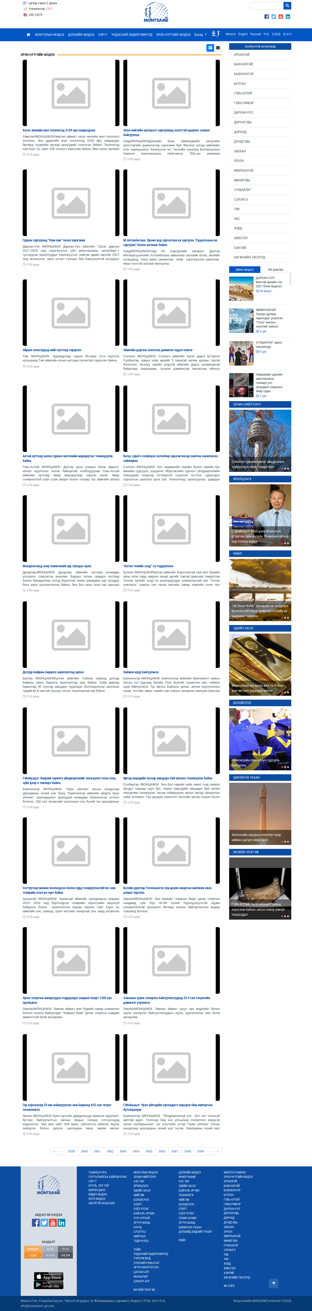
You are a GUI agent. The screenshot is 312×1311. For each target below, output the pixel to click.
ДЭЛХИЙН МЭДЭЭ (81, 35)
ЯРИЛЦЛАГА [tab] (242, 479)
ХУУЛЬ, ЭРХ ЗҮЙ (98, 1185)
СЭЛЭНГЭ (241, 199)
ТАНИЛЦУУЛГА (97, 1172)
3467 (174, 1151)
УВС (237, 219)
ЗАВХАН (240, 151)
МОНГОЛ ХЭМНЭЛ (235, 1172)
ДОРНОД (240, 132)
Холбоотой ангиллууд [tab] (260, 46)
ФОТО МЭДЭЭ (96, 1199)
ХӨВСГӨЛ (241, 238)
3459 (71, 1151)
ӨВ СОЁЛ (229, 1286)
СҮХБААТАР (242, 190)
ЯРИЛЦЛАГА (141, 1186)
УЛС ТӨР (139, 1181)
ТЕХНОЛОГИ (186, 1195)
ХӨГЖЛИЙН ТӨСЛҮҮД (249, 257)
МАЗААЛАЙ (140, 1276)
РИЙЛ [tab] (237, 554)
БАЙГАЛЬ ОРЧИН (144, 1213)
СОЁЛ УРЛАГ (141, 1209)
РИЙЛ (182, 1240)
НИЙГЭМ (139, 1195)
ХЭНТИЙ (240, 248)
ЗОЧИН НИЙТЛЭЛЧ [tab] (247, 404)
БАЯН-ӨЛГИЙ (243, 64)
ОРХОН (239, 161)
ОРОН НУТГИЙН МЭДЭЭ (173, 35)
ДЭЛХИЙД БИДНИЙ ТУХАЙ (195, 1231)
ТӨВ (237, 209)
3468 (187, 1151)
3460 (84, 1151)
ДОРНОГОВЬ (243, 122)
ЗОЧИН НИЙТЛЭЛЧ (145, 1177)
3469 (200, 1151)
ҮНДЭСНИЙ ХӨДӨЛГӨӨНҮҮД (131, 35)
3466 (161, 1151)
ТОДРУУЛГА (141, 1241)
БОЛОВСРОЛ (141, 1200)
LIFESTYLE (140, 1231)
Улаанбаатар (37, 9)
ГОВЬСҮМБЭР (244, 103)
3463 (123, 1151)
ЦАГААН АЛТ (141, 1272)
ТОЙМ (137, 1249)
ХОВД (238, 228)
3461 (97, 1151)
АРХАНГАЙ (242, 55)
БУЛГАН (240, 84)
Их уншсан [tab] (275, 269)
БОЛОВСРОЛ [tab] (242, 703)
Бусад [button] (199, 35)
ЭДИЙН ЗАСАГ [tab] (243, 628)
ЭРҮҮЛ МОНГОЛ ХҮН (146, 1267)
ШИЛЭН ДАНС (97, 1190)
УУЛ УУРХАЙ (142, 1218)
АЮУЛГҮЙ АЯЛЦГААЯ (101, 1203)
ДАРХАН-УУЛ (243, 112)
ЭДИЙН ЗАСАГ (142, 1190)
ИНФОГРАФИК (187, 1177)
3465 (149, 1151)
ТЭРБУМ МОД (142, 1258)
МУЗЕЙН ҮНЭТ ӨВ (144, 1289)
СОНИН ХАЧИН (187, 1218)
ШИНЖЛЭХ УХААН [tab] (246, 777)
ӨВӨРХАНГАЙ (244, 170)
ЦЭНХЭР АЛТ (142, 1281)
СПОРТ (138, 1204)
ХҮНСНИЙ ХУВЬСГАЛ (146, 1263)
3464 (136, 1151)
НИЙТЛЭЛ (139, 1236)
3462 (110, 1151)
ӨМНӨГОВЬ (242, 180)
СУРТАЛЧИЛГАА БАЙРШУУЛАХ (107, 1177)
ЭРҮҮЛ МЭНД (142, 1222)
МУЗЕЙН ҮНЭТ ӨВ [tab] (246, 852)
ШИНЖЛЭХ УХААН (190, 1227)
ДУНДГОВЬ (242, 141)
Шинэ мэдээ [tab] (245, 269)
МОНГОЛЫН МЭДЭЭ (49, 35)
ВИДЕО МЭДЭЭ (97, 1194)
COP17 (102, 35)
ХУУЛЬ (138, 1227)
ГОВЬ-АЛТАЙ (243, 93)
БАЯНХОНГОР (244, 74)
